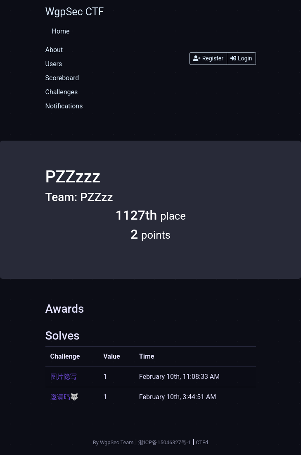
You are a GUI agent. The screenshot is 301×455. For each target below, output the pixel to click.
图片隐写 (63, 377)
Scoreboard (62, 78)
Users (53, 64)
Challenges (61, 92)
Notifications (64, 106)
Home (61, 31)
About (54, 50)
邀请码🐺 (64, 397)
